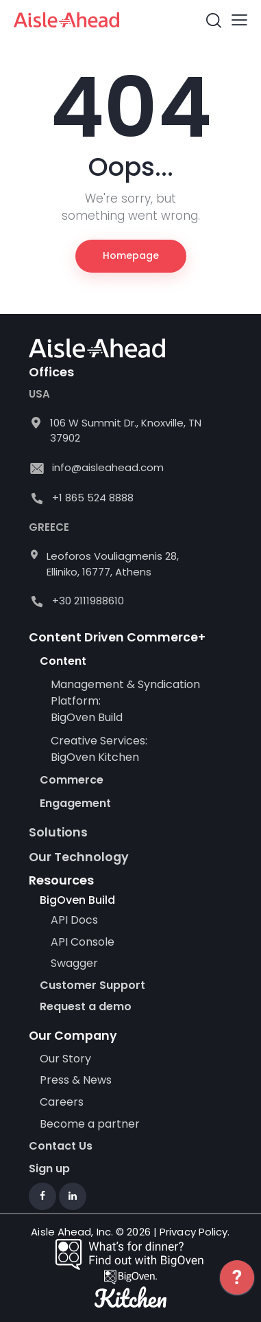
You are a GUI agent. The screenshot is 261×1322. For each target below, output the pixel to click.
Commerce (71, 780)
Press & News (76, 1080)
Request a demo (86, 1006)
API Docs (74, 920)
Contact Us (60, 1146)
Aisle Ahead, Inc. (72, 1231)
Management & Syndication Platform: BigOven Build (125, 700)
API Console (82, 942)
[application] (237, 1287)
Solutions (58, 832)
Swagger (74, 963)
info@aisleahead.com (108, 467)
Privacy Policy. (195, 1231)
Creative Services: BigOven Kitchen (99, 749)
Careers (62, 1102)
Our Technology (79, 857)
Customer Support (92, 985)
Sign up (49, 1168)
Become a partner (91, 1124)
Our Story (65, 1059)
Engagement (75, 803)
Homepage (131, 255)
